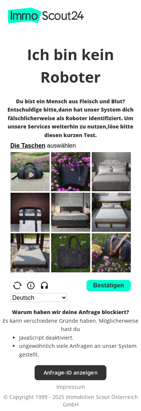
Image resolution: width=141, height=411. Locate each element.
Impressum (70, 386)
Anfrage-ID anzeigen (70, 372)
